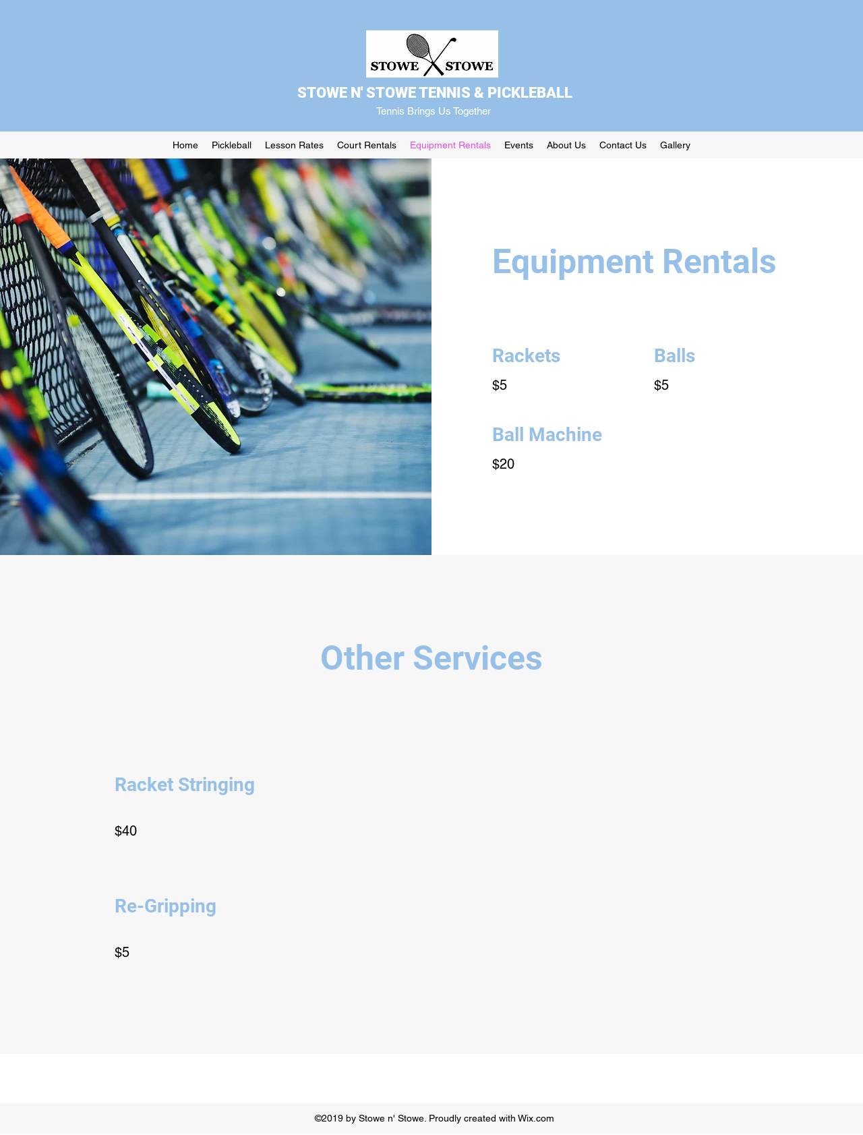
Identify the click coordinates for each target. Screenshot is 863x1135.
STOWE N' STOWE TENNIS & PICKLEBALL (434, 92)
